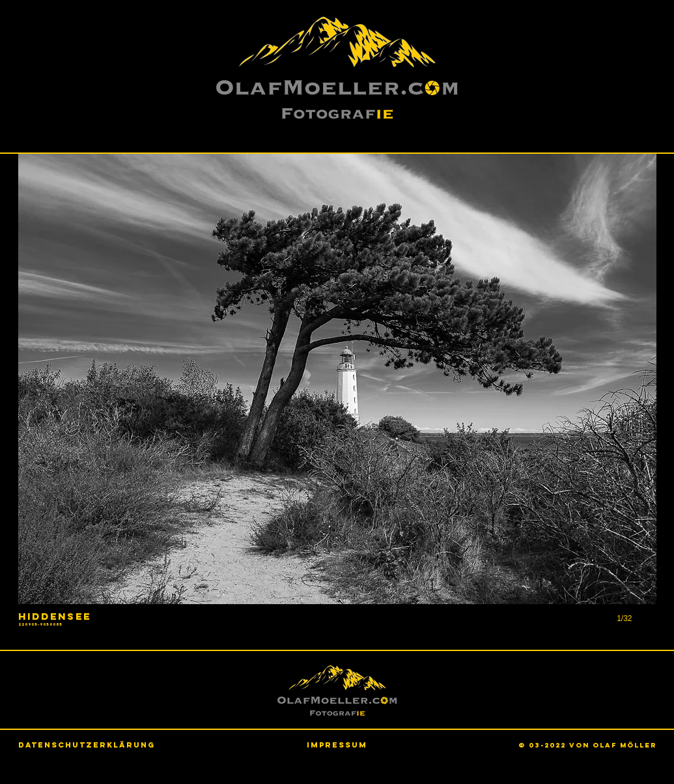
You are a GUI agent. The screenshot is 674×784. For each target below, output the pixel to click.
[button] (337, 402)
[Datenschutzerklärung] (86, 745)
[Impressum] (337, 744)
